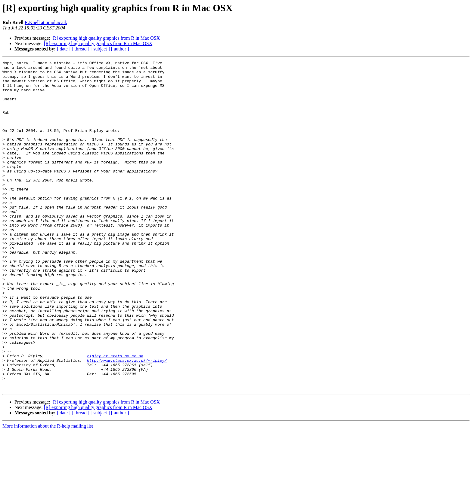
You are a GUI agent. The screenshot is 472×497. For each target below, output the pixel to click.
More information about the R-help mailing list (47, 491)
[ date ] (63, 48)
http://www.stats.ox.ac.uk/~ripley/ (127, 420)
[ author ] (120, 48)
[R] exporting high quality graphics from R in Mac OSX (105, 38)
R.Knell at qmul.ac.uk (46, 22)
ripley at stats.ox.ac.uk (115, 415)
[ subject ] (100, 48)
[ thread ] (80, 48)
